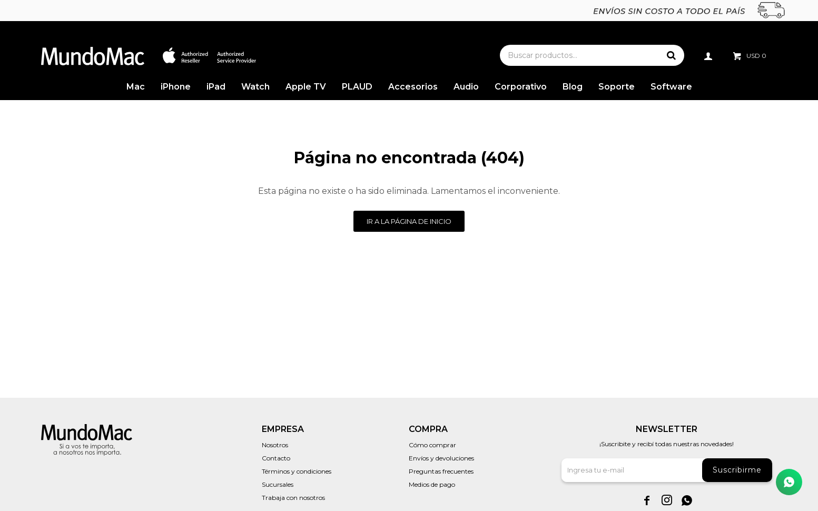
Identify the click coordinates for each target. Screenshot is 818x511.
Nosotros (275, 445)
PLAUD (357, 87)
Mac (135, 87)
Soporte (616, 87)
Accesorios (413, 87)
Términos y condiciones (296, 471)
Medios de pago (432, 484)
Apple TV (305, 87)
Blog (573, 87)
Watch (255, 87)
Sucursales (277, 484)
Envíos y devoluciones (441, 458)
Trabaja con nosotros (293, 498)
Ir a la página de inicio (409, 221)
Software (671, 87)
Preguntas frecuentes (441, 471)
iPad (215, 87)
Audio (466, 87)
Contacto (276, 458)
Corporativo (521, 87)
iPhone (176, 87)
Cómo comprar (432, 445)
